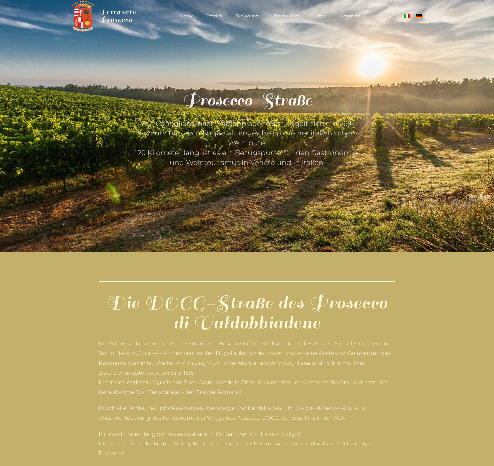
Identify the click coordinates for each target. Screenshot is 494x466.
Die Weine (248, 16)
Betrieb (214, 16)
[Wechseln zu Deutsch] (419, 16)
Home (187, 16)
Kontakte (350, 16)
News (321, 16)
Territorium (288, 16)
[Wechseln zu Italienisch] (407, 16)
